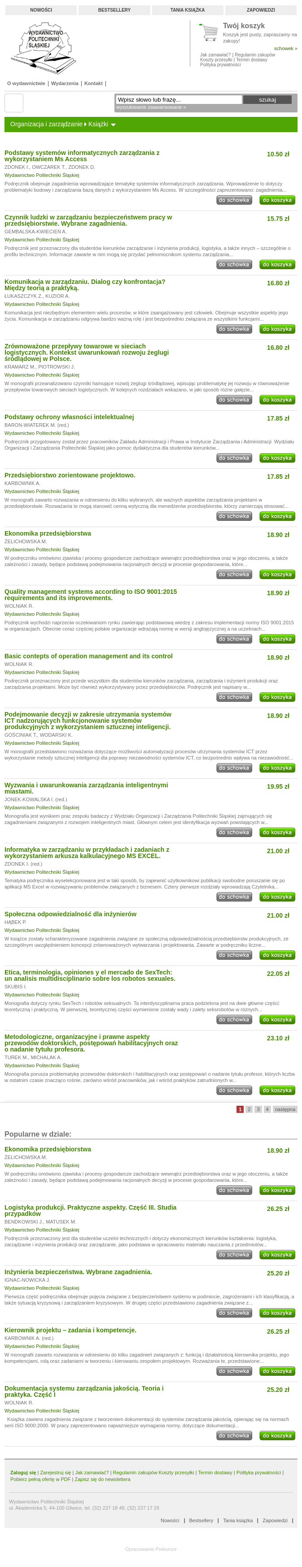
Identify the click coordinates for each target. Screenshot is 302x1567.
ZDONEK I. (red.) (23, 864)
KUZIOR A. (57, 296)
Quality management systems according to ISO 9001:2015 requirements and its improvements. (90, 594)
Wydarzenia (65, 83)
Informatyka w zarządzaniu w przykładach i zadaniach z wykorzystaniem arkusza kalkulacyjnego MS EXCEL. (86, 852)
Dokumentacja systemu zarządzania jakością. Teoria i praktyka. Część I (84, 1391)
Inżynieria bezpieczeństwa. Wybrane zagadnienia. (78, 1271)
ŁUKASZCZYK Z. (23, 296)
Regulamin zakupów (255, 54)
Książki (98, 124)
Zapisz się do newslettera (102, 1479)
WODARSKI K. (56, 735)
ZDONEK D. (81, 167)
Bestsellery (114, 10)
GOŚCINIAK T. (20, 735)
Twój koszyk (244, 26)
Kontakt (93, 83)
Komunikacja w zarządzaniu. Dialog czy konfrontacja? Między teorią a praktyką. (85, 285)
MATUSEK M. (61, 1221)
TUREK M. (16, 1057)
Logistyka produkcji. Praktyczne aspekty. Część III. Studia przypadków (90, 1210)
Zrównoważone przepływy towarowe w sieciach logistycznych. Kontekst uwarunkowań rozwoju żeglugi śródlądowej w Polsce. (86, 352)
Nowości (41, 10)
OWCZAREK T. (49, 167)
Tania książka (188, 10)
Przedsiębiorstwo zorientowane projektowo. (70, 475)
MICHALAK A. (46, 1057)
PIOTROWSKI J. (56, 366)
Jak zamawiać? (215, 54)
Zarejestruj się (55, 1472)
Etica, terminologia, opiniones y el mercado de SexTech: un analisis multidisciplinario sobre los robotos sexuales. (89, 975)
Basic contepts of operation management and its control (88, 656)
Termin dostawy (251, 59)
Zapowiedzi (261, 10)
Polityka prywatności (220, 64)
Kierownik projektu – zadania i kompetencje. (70, 1330)
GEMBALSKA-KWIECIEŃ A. (35, 231)
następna (285, 1109)
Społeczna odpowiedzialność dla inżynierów (70, 914)
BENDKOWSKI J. (23, 1221)
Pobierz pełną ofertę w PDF (40, 1479)
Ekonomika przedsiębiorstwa (47, 533)
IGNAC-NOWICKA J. (27, 1280)
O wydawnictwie (26, 83)
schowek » (286, 48)
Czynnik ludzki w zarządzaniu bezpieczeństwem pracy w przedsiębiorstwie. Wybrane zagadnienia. (88, 220)
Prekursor (166, 1549)
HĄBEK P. (15, 922)
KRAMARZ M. (19, 366)
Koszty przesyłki (216, 59)
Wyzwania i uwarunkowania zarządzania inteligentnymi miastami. (86, 788)
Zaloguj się (23, 1472)
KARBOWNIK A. (22, 483)
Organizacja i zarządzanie (46, 124)
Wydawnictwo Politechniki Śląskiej (41, 175)
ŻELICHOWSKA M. (25, 541)
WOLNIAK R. (19, 606)
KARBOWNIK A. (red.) (28, 1338)
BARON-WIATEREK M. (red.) (36, 425)
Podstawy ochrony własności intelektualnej (69, 417)
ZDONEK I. (16, 167)
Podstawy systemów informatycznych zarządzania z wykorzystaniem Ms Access (81, 156)
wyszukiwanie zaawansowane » (151, 107)
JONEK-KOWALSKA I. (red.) (35, 799)
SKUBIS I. (15, 986)
